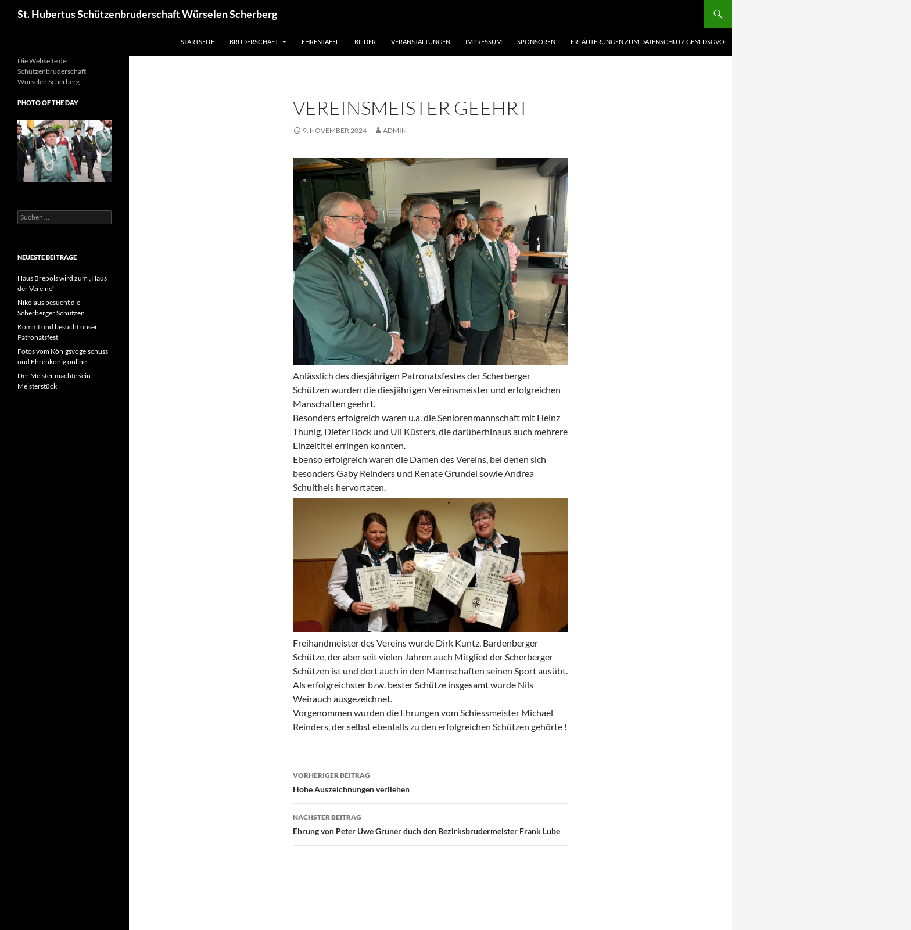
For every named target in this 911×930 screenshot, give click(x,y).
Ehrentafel (320, 41)
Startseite (197, 41)
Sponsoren (536, 41)
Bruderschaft (253, 41)
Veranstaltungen (420, 41)
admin (395, 130)
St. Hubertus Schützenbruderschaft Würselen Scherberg (147, 14)
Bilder (365, 41)
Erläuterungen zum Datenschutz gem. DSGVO (648, 41)
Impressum (483, 41)
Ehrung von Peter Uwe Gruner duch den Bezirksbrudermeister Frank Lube (430, 823)
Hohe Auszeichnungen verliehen (430, 781)
